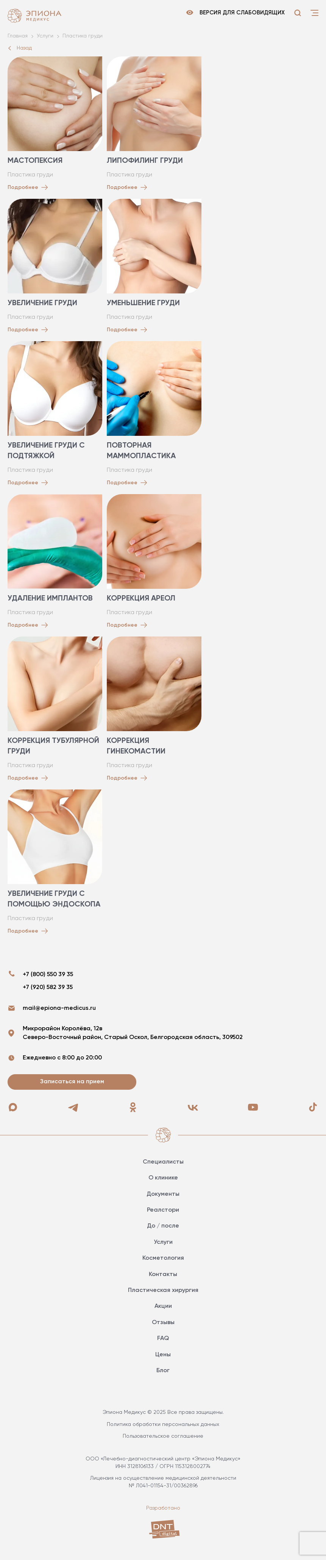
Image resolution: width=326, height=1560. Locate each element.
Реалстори (163, 1210)
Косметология (163, 1258)
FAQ (163, 1338)
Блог (163, 1371)
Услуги (163, 1242)
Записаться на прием (72, 1082)
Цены (163, 1355)
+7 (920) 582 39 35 (48, 987)
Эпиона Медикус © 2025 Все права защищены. (163, 1412)
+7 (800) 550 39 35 (48, 975)
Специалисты (163, 1162)
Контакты (163, 1274)
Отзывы (163, 1323)
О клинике (163, 1178)
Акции (163, 1306)
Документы (163, 1194)
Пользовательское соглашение (163, 1436)
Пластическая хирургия (163, 1290)
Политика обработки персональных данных (163, 1424)
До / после (163, 1226)
